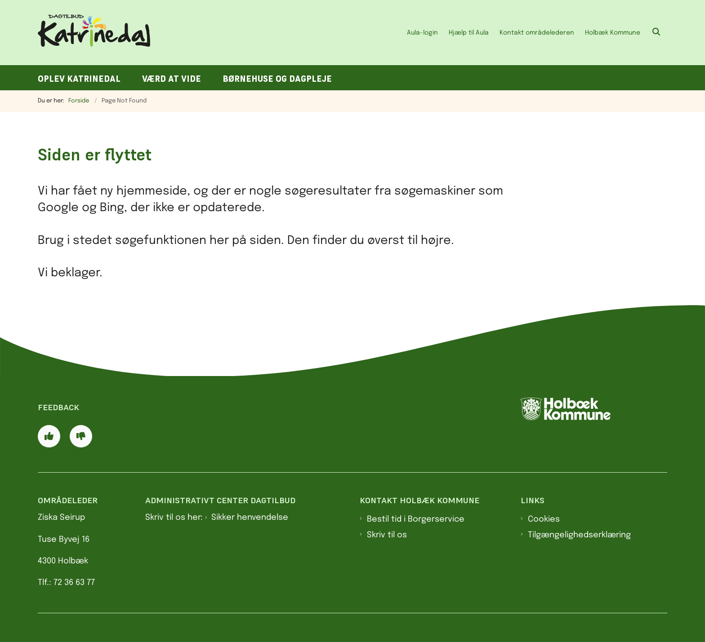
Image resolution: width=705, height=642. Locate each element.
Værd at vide (171, 79)
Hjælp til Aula (469, 33)
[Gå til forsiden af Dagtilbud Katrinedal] (94, 32)
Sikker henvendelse (249, 518)
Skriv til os (387, 535)
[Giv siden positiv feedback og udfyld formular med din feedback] (49, 436)
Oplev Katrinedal (79, 79)
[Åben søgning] (656, 32)
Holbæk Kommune (612, 33)
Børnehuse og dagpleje (277, 79)
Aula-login (422, 33)
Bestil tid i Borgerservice (415, 519)
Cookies (544, 519)
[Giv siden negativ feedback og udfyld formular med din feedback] (81, 436)
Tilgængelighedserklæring (579, 535)
